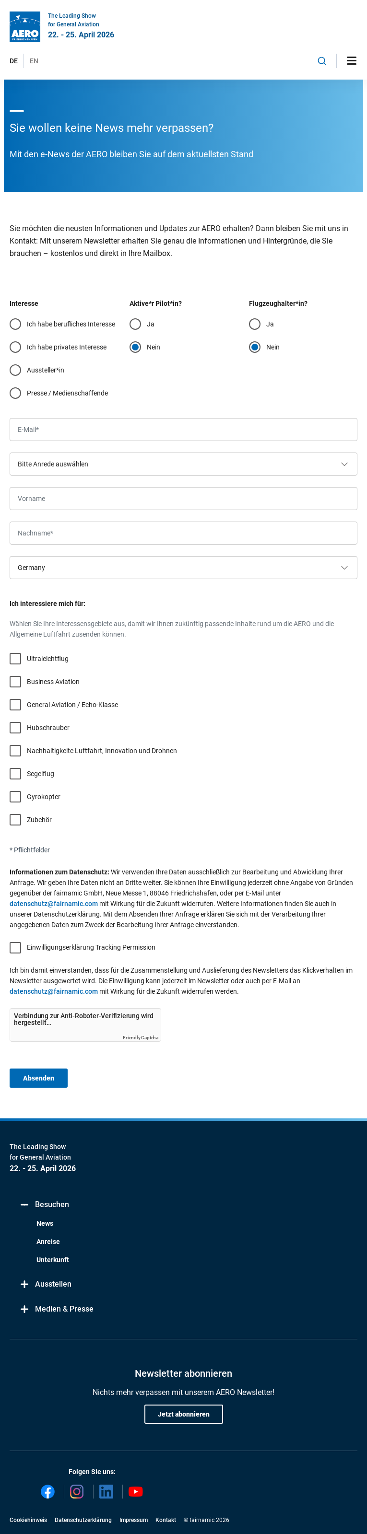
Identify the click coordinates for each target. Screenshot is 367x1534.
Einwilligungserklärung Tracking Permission (91, 947)
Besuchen (44, 1205)
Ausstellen (45, 1284)
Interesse (24, 303)
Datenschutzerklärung (83, 1520)
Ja (150, 324)
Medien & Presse (56, 1309)
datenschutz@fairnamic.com (54, 903)
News (44, 1223)
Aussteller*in (45, 370)
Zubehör (39, 820)
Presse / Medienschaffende (67, 393)
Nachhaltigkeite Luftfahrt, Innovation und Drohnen (102, 751)
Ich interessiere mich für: (47, 603)
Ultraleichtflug (48, 658)
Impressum (133, 1520)
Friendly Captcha (140, 1037)
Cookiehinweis (28, 1520)
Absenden (38, 1078)
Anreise (48, 1241)
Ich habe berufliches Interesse (71, 324)
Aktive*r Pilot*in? (156, 303)
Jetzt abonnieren (184, 1414)
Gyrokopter (43, 797)
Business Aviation (53, 682)
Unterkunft (52, 1260)
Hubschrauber (48, 728)
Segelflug (40, 774)
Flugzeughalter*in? (278, 303)
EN (34, 61)
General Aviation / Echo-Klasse (72, 705)
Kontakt (165, 1520)
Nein (153, 347)
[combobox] (322, 61)
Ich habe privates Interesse (67, 347)
